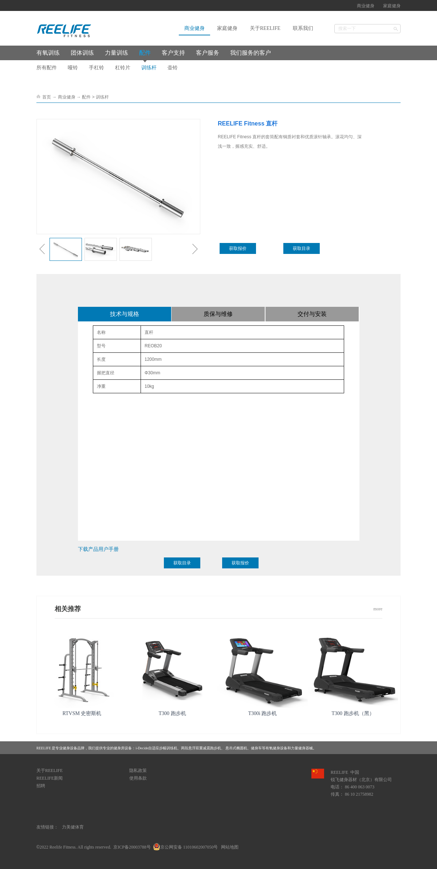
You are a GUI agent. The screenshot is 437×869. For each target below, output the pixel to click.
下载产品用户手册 (98, 549)
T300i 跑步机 (262, 713)
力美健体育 (73, 827)
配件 (86, 97)
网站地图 (229, 847)
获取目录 (301, 248)
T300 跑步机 (172, 713)
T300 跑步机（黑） (352, 713)
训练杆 (102, 97)
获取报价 (238, 248)
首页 (46, 97)
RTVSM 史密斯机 (82, 713)
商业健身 (66, 97)
